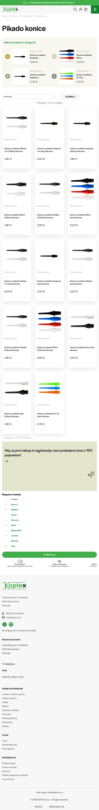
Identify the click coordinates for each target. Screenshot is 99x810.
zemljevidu (10, 663)
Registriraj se (56, 806)
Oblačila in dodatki (10, 710)
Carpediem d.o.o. (55, 792)
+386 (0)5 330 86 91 (13, 613)
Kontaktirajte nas (9, 744)
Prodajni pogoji (8, 763)
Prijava (38, 806)
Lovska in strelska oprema (13, 694)
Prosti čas (6, 714)
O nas (4, 740)
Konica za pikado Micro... (84, 56)
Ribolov (5, 706)
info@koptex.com (11, 617)
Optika (5, 702)
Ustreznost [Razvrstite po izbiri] (29, 96)
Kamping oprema (9, 718)
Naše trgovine (8, 748)
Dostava (5, 771)
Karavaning (7, 722)
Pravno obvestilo (9, 767)
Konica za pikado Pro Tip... (84, 76)
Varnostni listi (8, 779)
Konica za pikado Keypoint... (37, 56)
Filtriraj (70, 96)
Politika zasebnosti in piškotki (15, 775)
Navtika (5, 726)
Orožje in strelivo (9, 698)
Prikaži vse (49, 554)
